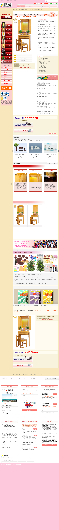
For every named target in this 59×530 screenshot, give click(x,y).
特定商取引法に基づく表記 (40, 513)
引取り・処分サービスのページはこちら (43, 113)
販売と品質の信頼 (34, 430)
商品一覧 (20, 9)
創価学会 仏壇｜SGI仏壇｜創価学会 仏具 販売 (8, 0)
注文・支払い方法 (18, 430)
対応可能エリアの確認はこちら (42, 96)
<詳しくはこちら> (20, 157)
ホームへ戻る (15, 9)
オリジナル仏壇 (25, 9)
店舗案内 (23, 430)
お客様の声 (28, 430)
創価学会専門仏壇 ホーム (5, 430)
